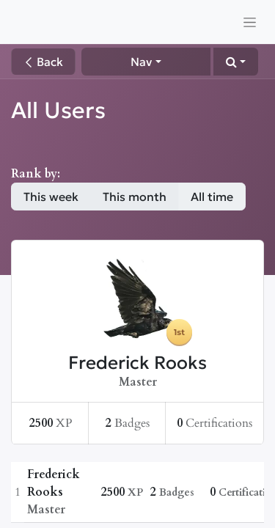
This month (134, 196)
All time (212, 196)
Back (43, 61)
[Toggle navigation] (249, 22)
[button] (235, 62)
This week (50, 196)
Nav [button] (141, 61)
